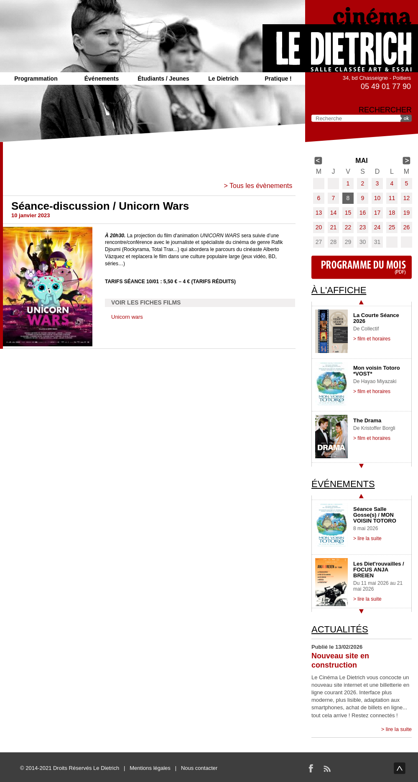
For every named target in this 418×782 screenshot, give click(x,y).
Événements (101, 78)
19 (406, 212)
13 (319, 212)
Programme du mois (361, 267)
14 (333, 212)
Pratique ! (278, 78)
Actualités (339, 629)
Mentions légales (150, 768)
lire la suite (399, 729)
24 (377, 227)
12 (406, 198)
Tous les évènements (260, 185)
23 (362, 227)
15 (348, 212)
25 (392, 227)
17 (377, 212)
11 (392, 198)
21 (333, 227)
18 (392, 212)
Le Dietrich (223, 78)
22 (348, 227)
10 (377, 198)
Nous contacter (199, 768)
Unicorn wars (127, 317)
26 (406, 227)
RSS (327, 768)
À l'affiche (338, 290)
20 (319, 227)
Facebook (311, 768)
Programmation (35, 78)
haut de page (399, 768)
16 (362, 212)
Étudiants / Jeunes (163, 78)
